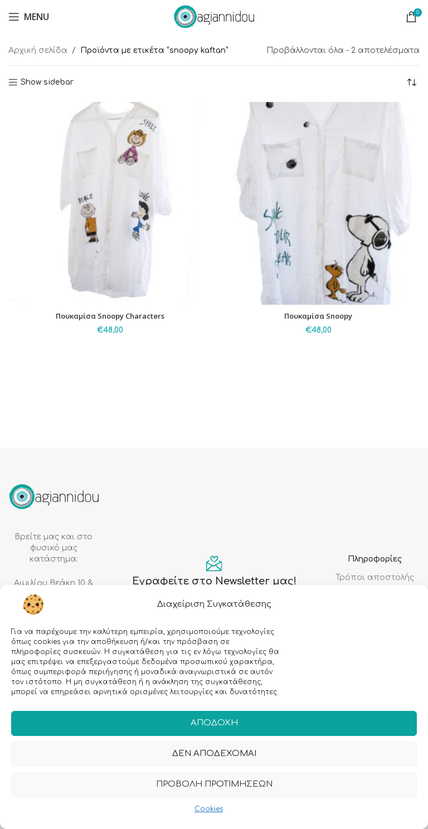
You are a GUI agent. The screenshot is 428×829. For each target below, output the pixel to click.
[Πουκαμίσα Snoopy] (318, 203)
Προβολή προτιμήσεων (214, 784)
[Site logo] (214, 16)
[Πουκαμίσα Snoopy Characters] (109, 203)
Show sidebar (47, 82)
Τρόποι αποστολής (374, 577)
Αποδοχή (214, 723)
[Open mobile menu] (29, 17)
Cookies (208, 809)
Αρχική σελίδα (37, 50)
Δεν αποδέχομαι (214, 754)
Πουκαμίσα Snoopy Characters (110, 315)
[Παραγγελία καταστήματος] (411, 82)
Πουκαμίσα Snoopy (318, 315)
